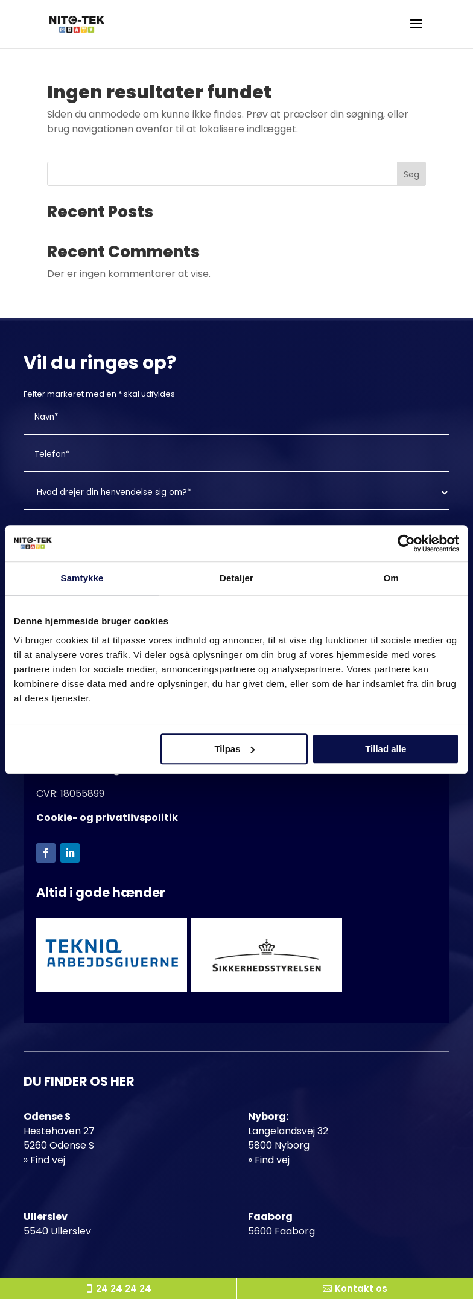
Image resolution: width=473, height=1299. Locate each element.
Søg (411, 174)
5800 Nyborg (279, 1145)
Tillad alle (385, 749)
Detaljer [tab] (236, 578)
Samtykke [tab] (82, 578)
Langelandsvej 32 (288, 1131)
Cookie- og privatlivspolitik (107, 818)
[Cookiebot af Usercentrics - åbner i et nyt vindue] (406, 543)
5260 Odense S (59, 1145)
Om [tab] (390, 578)
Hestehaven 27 (59, 1131)
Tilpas (234, 749)
